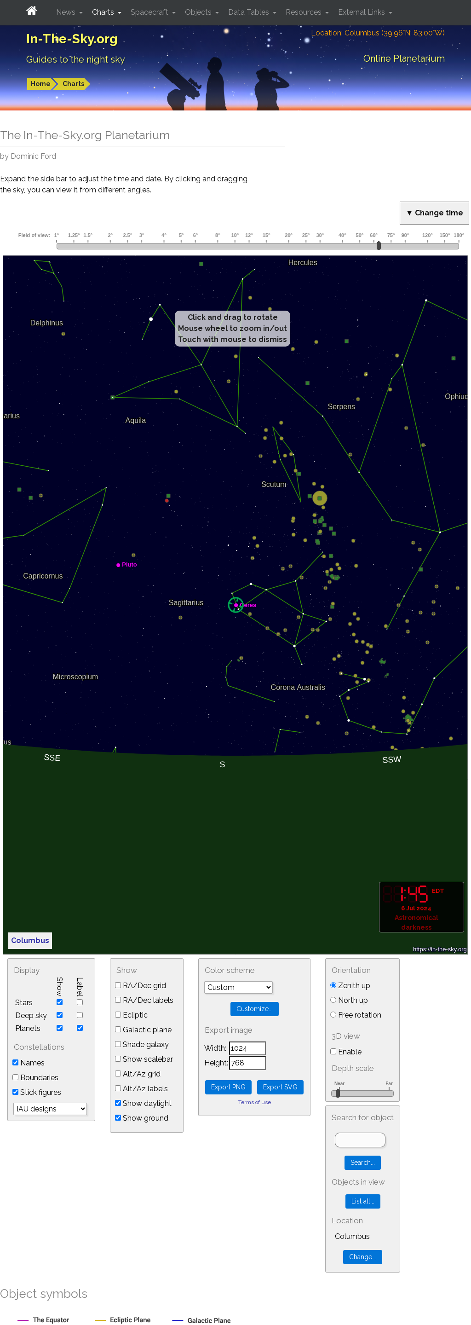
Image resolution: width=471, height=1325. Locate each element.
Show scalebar (144, 1059)
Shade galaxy (142, 1044)
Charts (73, 83)
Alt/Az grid (138, 1074)
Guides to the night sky (75, 59)
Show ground (141, 1118)
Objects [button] (199, 12)
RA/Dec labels (144, 1000)
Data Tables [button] (249, 12)
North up (349, 1000)
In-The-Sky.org (72, 38)
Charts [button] (104, 12)
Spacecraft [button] (150, 12)
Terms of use (254, 1102)
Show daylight (143, 1103)
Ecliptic (131, 1015)
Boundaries (35, 1077)
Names (28, 1063)
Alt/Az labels (141, 1088)
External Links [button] (362, 12)
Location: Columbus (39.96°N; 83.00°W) (378, 33)
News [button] (66, 12)
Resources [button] (304, 12)
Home (41, 83)
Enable (346, 1051)
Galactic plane (143, 1029)
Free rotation (355, 1015)
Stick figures (36, 1092)
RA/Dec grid (140, 985)
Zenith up (350, 985)
